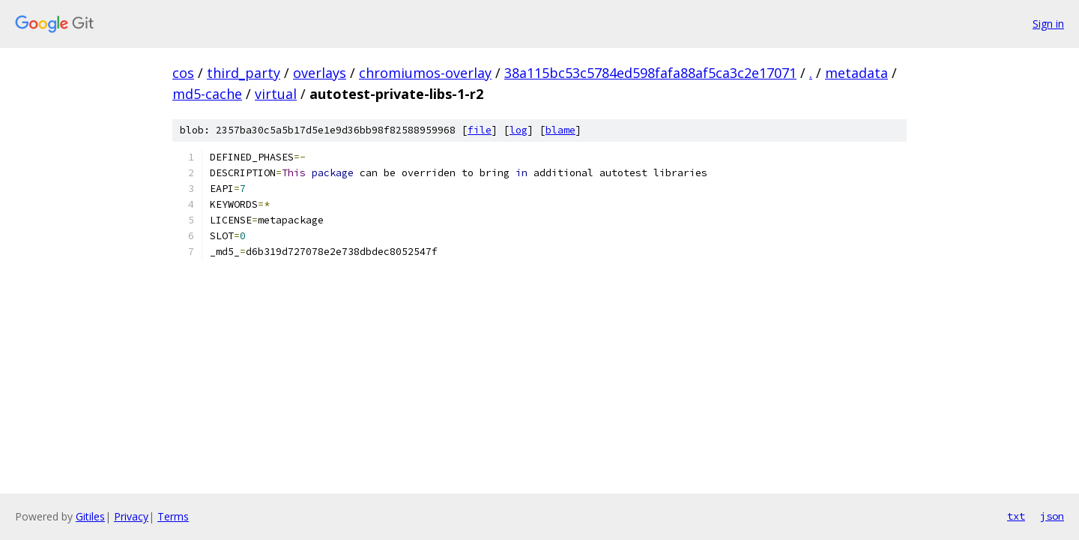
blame (560, 130)
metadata (856, 73)
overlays (319, 73)
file (480, 130)
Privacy (131, 516)
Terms (173, 516)
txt (1016, 516)
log (519, 130)
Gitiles (90, 516)
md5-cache (207, 94)
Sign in (1048, 23)
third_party (243, 73)
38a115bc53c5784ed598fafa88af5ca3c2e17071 (650, 73)
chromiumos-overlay (425, 73)
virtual (276, 94)
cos (183, 73)
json (1052, 516)
